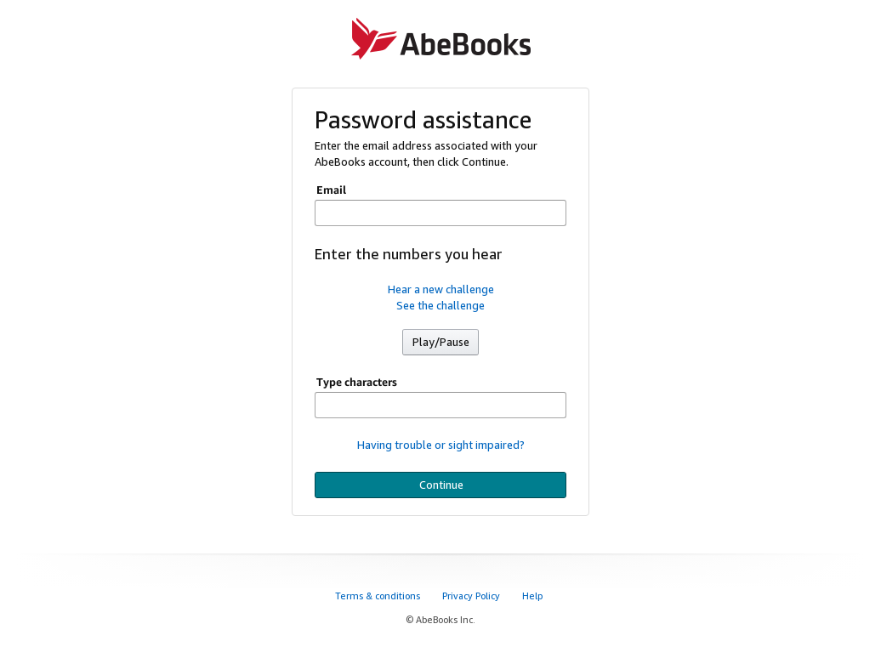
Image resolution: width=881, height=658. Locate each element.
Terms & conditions (379, 595)
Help (533, 595)
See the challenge (440, 305)
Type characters (356, 382)
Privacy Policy (472, 595)
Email (331, 189)
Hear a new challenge (441, 289)
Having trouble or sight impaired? (441, 444)
